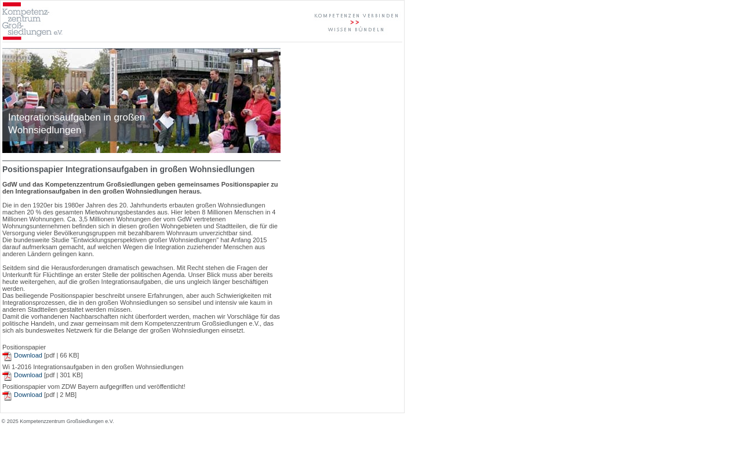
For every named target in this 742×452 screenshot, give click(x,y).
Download (28, 355)
